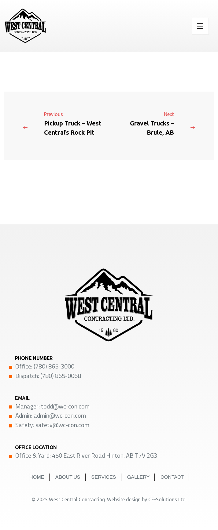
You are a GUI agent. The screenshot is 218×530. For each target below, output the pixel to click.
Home (36, 477)
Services (103, 477)
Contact (172, 477)
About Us (67, 477)
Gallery (138, 477)
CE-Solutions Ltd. (167, 499)
